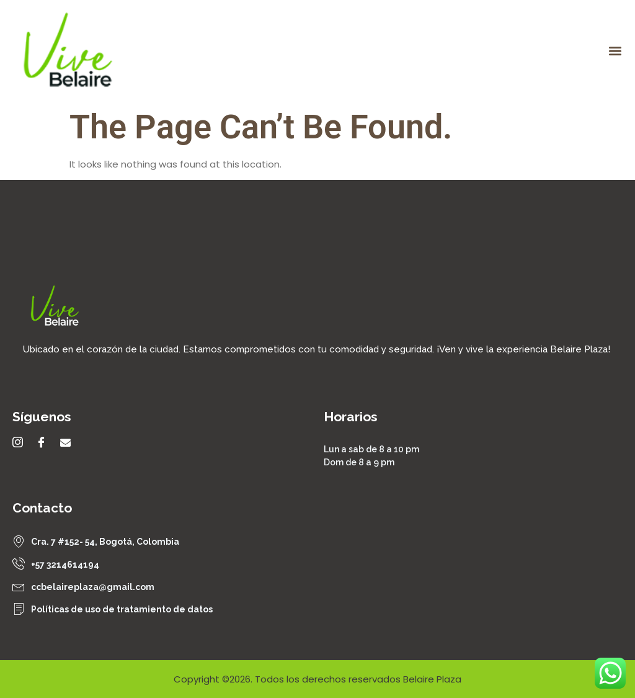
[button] (615, 50)
